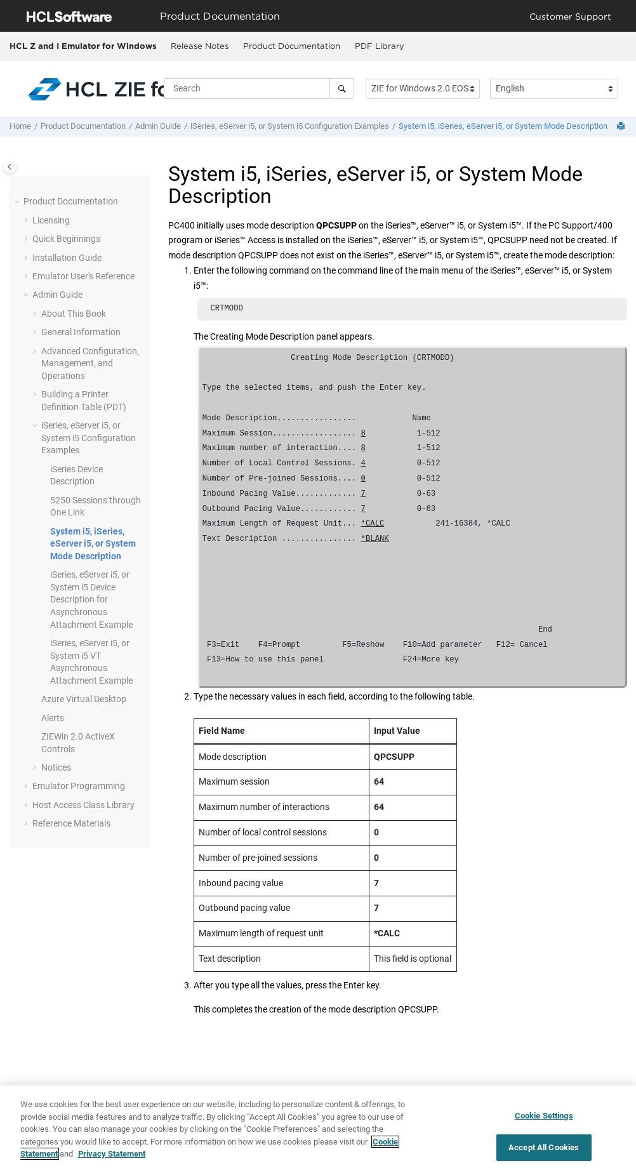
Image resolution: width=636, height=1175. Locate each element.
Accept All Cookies (543, 1152)
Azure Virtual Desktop (83, 699)
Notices (56, 767)
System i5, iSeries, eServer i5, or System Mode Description (503, 126)
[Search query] (259, 88)
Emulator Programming (78, 786)
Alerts (52, 718)
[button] (18, 202)
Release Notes (200, 45)
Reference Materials (71, 823)
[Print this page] (622, 126)
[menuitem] (199, 46)
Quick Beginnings (66, 239)
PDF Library (379, 45)
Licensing (51, 220)
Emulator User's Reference (83, 276)
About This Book (73, 314)
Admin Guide (158, 126)
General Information (81, 332)
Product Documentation (291, 45)
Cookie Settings (544, 1120)
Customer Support (570, 16)
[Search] (341, 88)
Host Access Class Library (83, 805)
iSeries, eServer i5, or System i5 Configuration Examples (289, 126)
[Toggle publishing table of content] (10, 166)
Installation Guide (67, 258)
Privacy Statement (111, 1159)
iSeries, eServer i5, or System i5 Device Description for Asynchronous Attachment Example (91, 599)
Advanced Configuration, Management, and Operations (90, 363)
